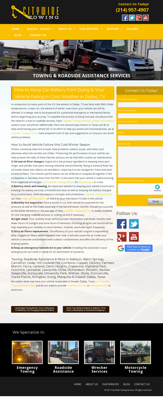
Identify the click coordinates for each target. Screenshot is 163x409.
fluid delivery (86, 182)
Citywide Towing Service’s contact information (88, 120)
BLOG (18, 35)
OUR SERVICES (89, 28)
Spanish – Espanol (39, 28)
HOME (15, 28)
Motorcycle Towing (135, 369)
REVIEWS (113, 28)
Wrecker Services (99, 369)
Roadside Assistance (63, 369)
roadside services (76, 285)
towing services (99, 285)
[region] (81, 60)
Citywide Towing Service (24, 133)
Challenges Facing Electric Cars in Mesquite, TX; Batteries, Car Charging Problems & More (34, 309)
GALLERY (132, 28)
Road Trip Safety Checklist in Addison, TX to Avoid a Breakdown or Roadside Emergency (86, 309)
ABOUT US (65, 28)
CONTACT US (37, 35)
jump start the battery (33, 198)
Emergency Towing (27, 369)
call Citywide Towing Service (58, 182)
